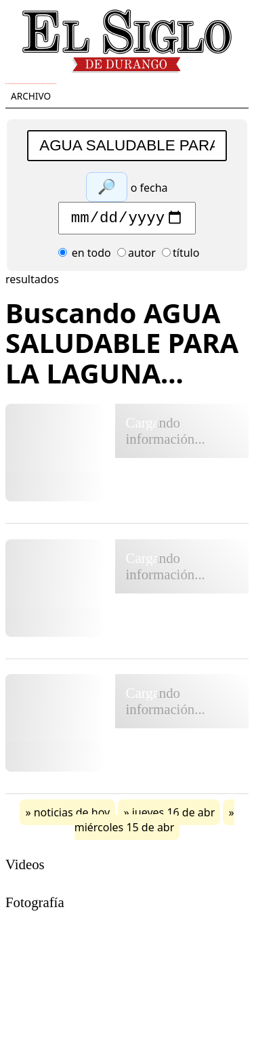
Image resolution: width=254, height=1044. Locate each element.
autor (136, 256)
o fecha (149, 187)
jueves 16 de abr (173, 815)
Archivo (31, 95)
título (180, 256)
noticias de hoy (72, 815)
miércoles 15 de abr (125, 830)
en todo (84, 256)
